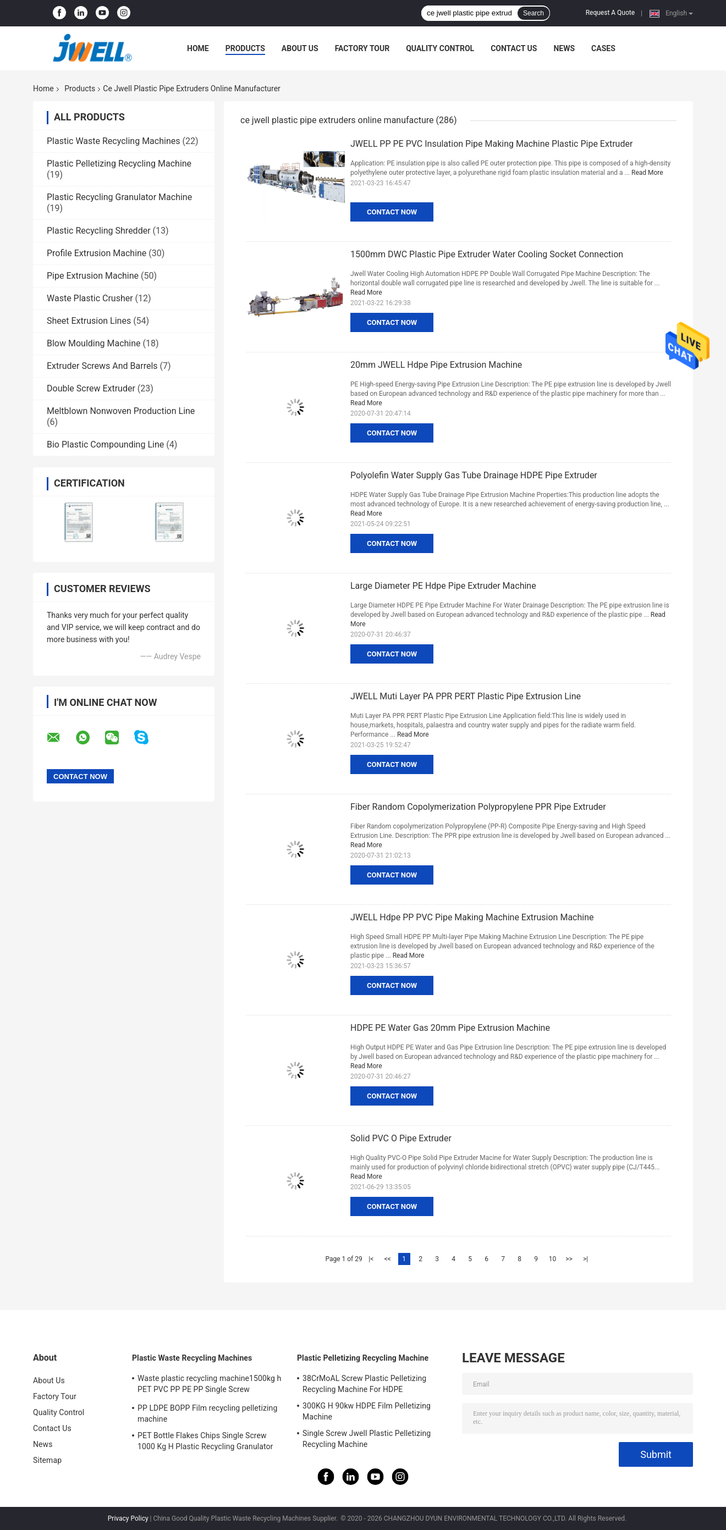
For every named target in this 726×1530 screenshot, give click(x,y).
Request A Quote (610, 12)
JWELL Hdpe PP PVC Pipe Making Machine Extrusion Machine (472, 917)
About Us (300, 48)
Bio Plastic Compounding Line (105, 444)
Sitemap (47, 1460)
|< (371, 1259)
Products (245, 48)
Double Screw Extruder (91, 388)
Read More (647, 172)
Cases (603, 48)
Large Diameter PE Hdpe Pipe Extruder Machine (443, 586)
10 (553, 1259)
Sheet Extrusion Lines (89, 321)
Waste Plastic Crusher (90, 298)
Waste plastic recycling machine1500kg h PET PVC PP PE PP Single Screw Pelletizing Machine (209, 1385)
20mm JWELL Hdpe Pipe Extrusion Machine (436, 365)
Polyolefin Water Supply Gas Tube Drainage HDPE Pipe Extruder (473, 475)
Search (533, 13)
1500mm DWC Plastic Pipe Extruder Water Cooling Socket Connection (486, 254)
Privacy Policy (128, 1518)
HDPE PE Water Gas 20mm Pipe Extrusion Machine (450, 1028)
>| (585, 1259)
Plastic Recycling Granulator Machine (119, 197)
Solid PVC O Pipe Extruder (401, 1138)
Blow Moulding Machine (94, 343)
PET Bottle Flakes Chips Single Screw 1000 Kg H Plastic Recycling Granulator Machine (205, 1442)
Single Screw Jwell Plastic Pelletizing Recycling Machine (366, 1439)
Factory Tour (362, 48)
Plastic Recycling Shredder (99, 230)
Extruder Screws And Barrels (102, 366)
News (564, 48)
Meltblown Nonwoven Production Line (121, 411)
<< (387, 1259)
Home (198, 48)
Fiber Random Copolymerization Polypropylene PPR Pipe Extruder (478, 807)
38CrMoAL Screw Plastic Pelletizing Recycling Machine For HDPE (364, 1384)
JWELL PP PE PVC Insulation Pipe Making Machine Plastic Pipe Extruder (491, 144)
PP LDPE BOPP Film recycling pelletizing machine (207, 1413)
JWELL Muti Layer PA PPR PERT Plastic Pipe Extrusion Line (465, 696)
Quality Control (440, 48)
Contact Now (392, 212)
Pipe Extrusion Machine (93, 275)
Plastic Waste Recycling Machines (113, 141)
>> (569, 1259)
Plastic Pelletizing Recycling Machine (119, 163)
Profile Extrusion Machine (96, 253)
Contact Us (514, 48)
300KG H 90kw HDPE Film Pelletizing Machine (366, 1411)
